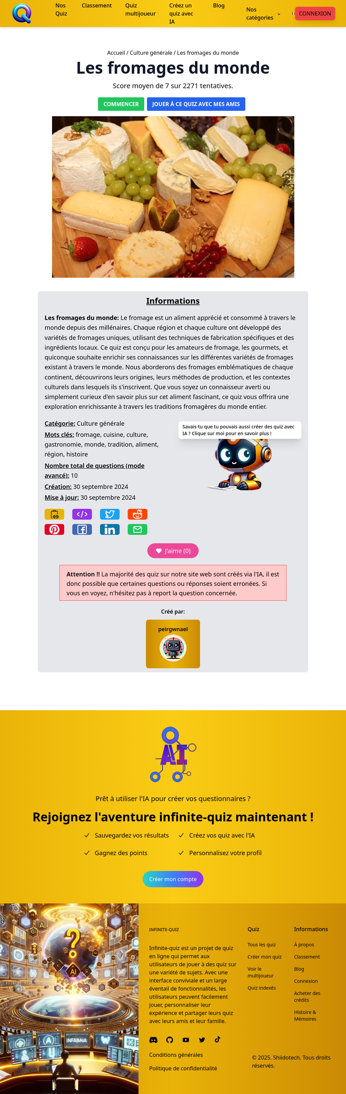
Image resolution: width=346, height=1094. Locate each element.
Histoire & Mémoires (305, 1015)
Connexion (315, 13)
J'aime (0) (173, 551)
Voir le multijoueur (261, 972)
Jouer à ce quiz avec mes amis (196, 104)
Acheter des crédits (307, 996)
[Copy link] (54, 514)
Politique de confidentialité (183, 1068)
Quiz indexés (262, 988)
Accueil (116, 52)
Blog (299, 969)
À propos (304, 944)
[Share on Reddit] (137, 514)
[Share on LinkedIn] (110, 529)
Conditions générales (176, 1055)
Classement (307, 956)
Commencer (121, 104)
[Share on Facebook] (82, 529)
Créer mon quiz (265, 956)
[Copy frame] (82, 514)
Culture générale (151, 52)
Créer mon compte (173, 879)
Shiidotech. (287, 1057)
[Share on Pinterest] (54, 529)
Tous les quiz (262, 944)
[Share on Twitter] (110, 514)
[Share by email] (137, 529)
